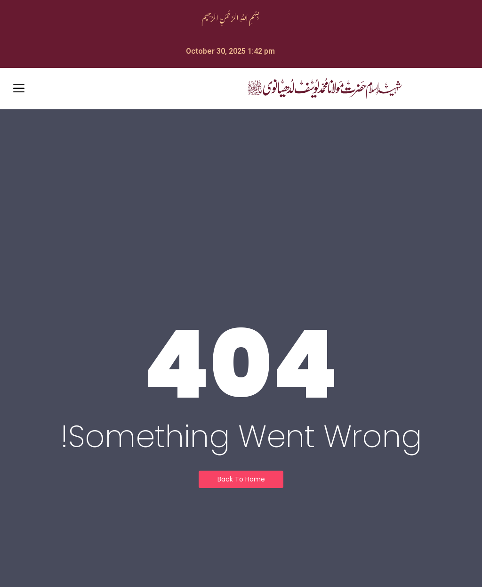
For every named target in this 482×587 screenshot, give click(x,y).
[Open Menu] (18, 89)
